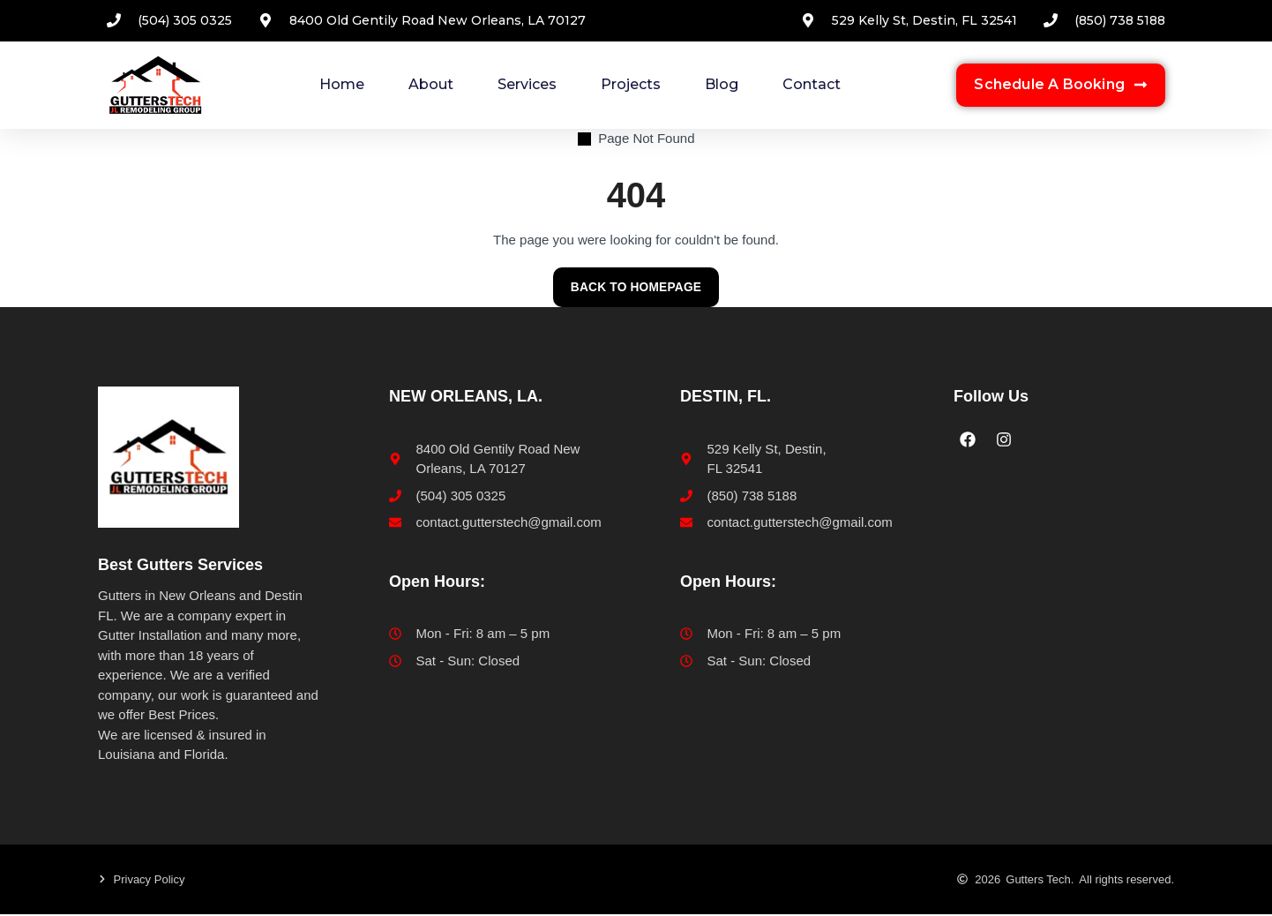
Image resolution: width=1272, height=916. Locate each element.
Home (341, 84)
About (430, 84)
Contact (811, 84)
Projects (631, 84)
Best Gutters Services (180, 565)
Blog (721, 84)
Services (527, 84)
